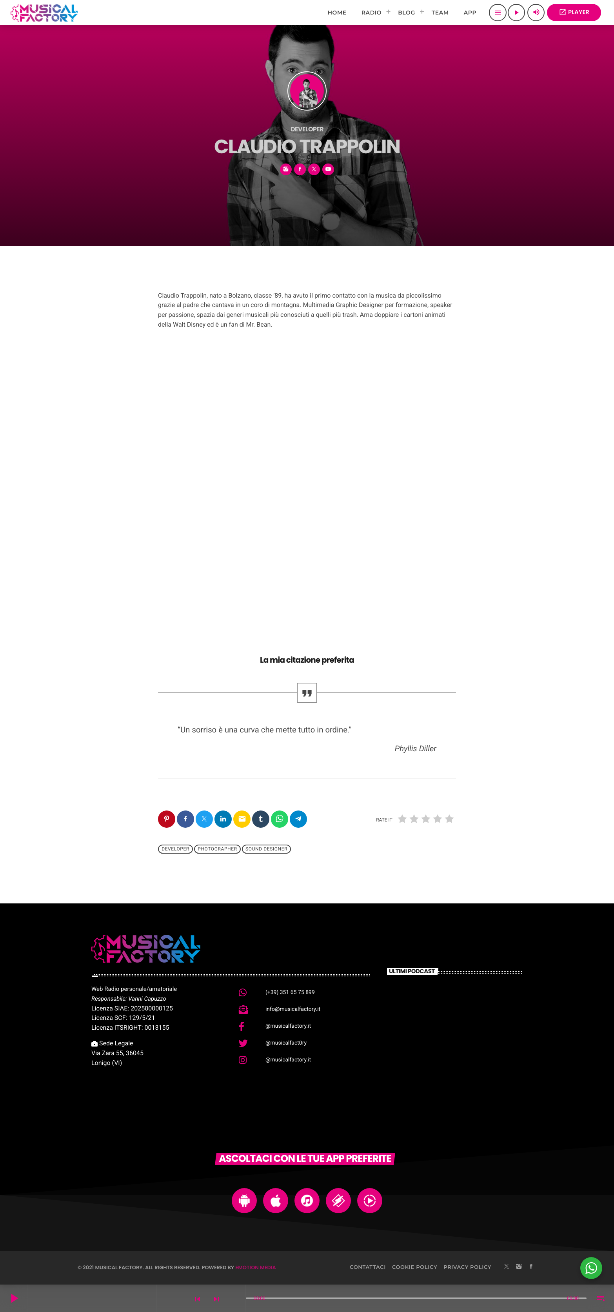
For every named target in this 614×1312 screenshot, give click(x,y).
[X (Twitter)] (506, 1267)
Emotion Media (255, 1267)
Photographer (217, 849)
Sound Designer (266, 849)
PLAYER (574, 12)
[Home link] (44, 12)
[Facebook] (531, 1267)
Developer (175, 849)
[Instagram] (519, 1267)
